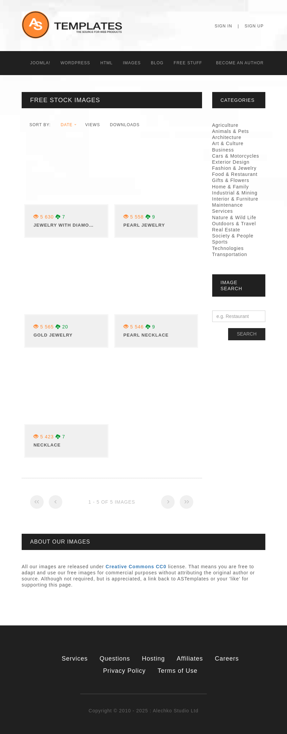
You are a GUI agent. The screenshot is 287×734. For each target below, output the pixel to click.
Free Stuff (188, 63)
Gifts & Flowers (230, 180)
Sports (220, 242)
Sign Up (254, 26)
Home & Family (230, 186)
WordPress (75, 63)
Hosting (153, 658)
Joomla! (40, 63)
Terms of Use (177, 670)
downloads (125, 124)
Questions (115, 658)
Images (132, 63)
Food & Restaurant (235, 174)
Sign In (223, 26)
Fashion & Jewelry (234, 168)
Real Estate (226, 229)
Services (75, 658)
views (92, 124)
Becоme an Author (240, 63)
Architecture (227, 137)
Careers (227, 658)
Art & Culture (228, 143)
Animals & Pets (230, 131)
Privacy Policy (124, 670)
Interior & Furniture (235, 199)
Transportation (229, 254)
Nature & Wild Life (234, 217)
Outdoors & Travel (234, 223)
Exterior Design (231, 162)
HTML (106, 63)
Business (223, 150)
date (66, 124)
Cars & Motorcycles (235, 156)
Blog (157, 63)
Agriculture (225, 125)
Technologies (228, 248)
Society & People (233, 235)
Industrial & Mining (235, 193)
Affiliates (190, 658)
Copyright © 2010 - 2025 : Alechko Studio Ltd (143, 710)
